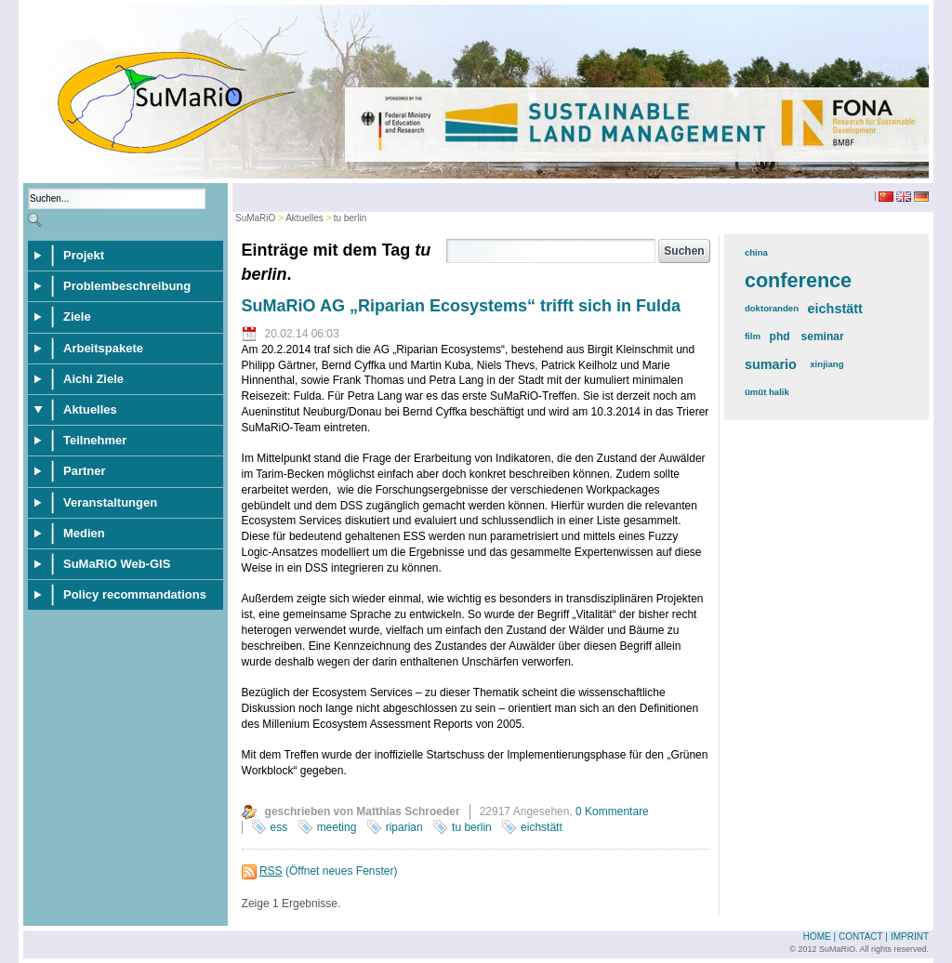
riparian (404, 827)
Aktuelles (304, 218)
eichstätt (541, 827)
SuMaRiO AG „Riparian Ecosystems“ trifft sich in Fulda (461, 306)
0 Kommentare (612, 811)
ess (279, 827)
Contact (860, 936)
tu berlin (350, 218)
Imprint (910, 936)
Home (817, 936)
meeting (337, 827)
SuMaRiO (255, 218)
